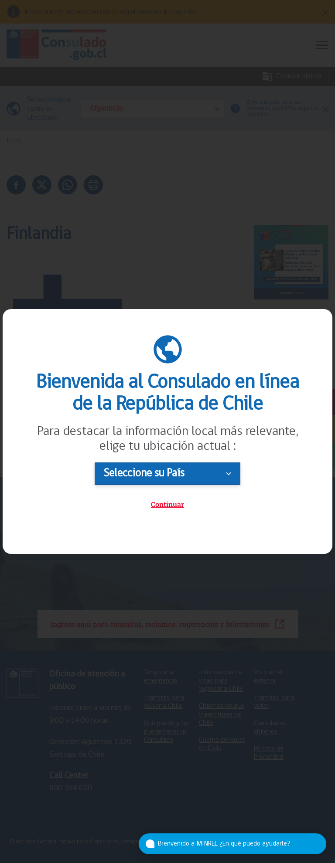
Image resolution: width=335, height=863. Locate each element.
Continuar (167, 504)
